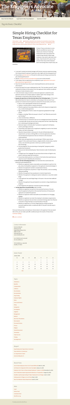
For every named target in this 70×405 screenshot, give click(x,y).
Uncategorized (17, 339)
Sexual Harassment (18, 330)
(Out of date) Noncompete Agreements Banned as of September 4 (29, 372)
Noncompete (17, 321)
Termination (16, 332)
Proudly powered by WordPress (20, 402)
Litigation (16, 311)
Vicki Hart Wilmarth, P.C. (19, 356)
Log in (15, 389)
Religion (16, 328)
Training (15, 337)
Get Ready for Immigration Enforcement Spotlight (25, 368)
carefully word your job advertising (28, 78)
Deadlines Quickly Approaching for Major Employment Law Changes (29, 374)
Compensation (17, 286)
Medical (15, 316)
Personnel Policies (20, 42)
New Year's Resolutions (19, 318)
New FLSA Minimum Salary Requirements (23, 379)
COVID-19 (16, 288)
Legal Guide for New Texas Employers (25, 18)
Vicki (50, 44)
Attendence (27, 41)
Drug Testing (51, 41)
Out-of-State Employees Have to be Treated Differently (26, 365)
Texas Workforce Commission (20, 351)
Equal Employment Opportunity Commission (24, 349)
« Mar (22, 270)
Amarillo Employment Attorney (33, 42)
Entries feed (17, 391)
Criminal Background (49, 42)
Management (17, 314)
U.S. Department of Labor (19, 353)
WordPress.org (17, 396)
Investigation (17, 309)
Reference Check (32, 44)
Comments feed (17, 393)
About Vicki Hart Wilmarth (7, 18)
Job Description (23, 44)
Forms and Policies (18, 302)
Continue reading (18, 213)
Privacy (15, 325)
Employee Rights (18, 298)
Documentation (44, 41)
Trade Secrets (17, 334)
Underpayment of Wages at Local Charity (23, 377)
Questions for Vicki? (41, 18)
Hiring (14, 42)
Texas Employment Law (41, 44)
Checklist (43, 42)
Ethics (15, 300)
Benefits (32, 41)
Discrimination (38, 41)
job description (26, 75)
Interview (18, 44)
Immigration (16, 307)
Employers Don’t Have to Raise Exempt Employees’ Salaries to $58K (29, 370)
